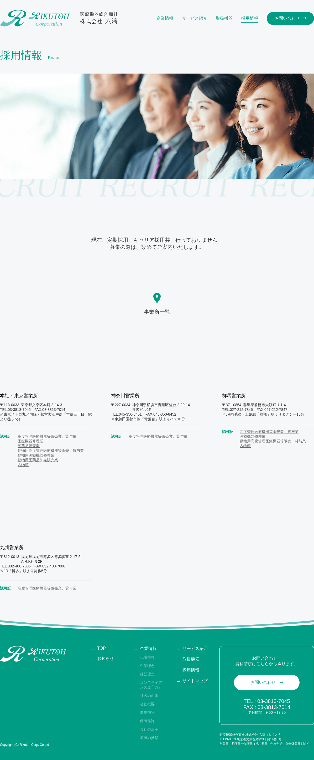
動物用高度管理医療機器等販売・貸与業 (51, 450)
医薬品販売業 (29, 446)
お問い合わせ (263, 682)
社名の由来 (149, 696)
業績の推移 (149, 738)
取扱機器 (190, 659)
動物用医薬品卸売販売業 (38, 460)
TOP (101, 648)
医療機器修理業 (30, 441)
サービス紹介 (195, 648)
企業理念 (147, 666)
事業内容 (147, 712)
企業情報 (148, 648)
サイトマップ (195, 681)
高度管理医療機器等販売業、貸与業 (47, 436)
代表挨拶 (147, 657)
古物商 (23, 465)
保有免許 (147, 721)
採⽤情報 (190, 670)
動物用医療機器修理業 (36, 455)
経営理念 (147, 674)
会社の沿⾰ (149, 729)
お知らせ (105, 658)
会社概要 (147, 704)
